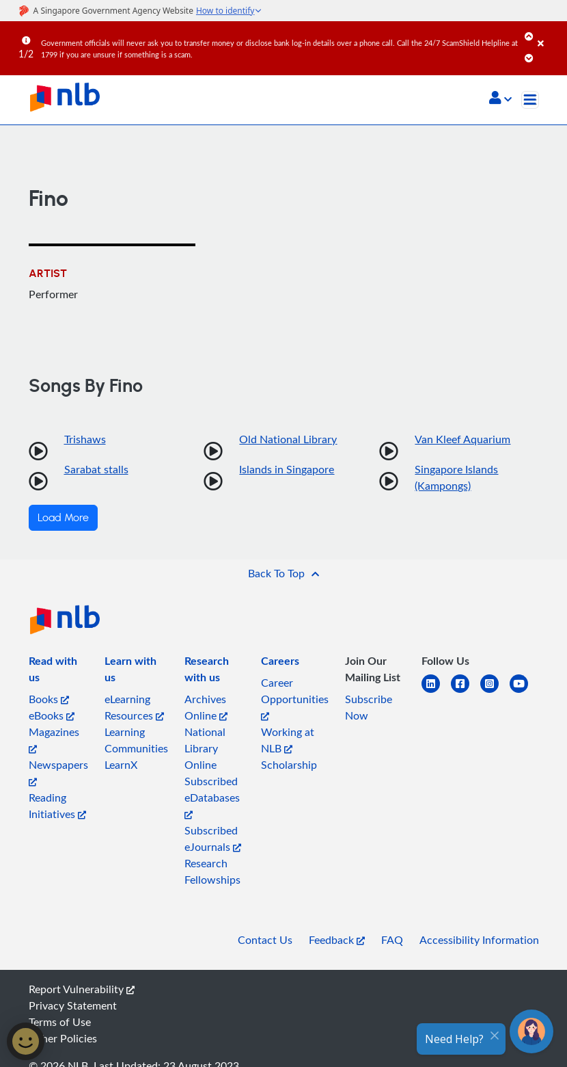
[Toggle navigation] (530, 100)
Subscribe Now (368, 707)
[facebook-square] (465, 691)
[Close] (550, 33)
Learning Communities (136, 740)
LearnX (121, 764)
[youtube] (524, 691)
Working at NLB (287, 740)
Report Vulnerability (82, 989)
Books (49, 699)
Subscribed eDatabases (212, 796)
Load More (63, 517)
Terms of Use (60, 1021)
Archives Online (205, 707)
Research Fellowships (212, 871)
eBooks (51, 715)
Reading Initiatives (57, 805)
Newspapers (58, 772)
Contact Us (265, 939)
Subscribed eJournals (212, 838)
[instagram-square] (495, 691)
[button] (500, 99)
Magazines (54, 739)
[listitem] (59, 672)
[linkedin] (436, 691)
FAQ (392, 939)
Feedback (337, 939)
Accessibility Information (479, 939)
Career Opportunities (295, 698)
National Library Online (204, 748)
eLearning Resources (134, 707)
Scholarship (289, 764)
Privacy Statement (73, 1005)
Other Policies (63, 1038)
